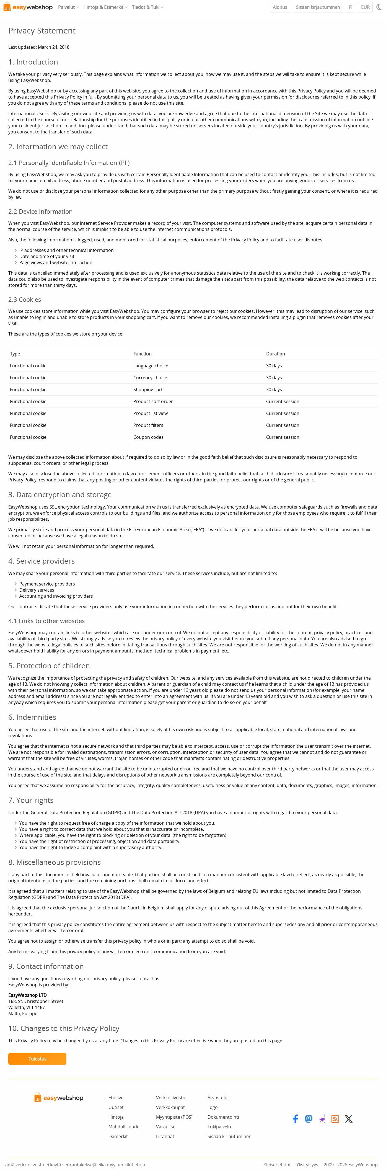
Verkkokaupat (170, 1107)
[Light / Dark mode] (379, 7)
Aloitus (280, 7)
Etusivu (116, 1098)
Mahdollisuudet (124, 1127)
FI (350, 7)
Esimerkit (118, 1136)
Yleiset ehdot (277, 1165)
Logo (213, 1107)
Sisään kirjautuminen (318, 7)
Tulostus (37, 1059)
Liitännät (165, 1136)
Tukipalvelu (219, 1127)
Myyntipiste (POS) (174, 1117)
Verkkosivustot (171, 1098)
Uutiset (116, 1107)
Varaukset (166, 1127)
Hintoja (116, 1117)
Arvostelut (218, 1098)
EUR (365, 7)
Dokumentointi (223, 1117)
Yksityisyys (307, 1165)
